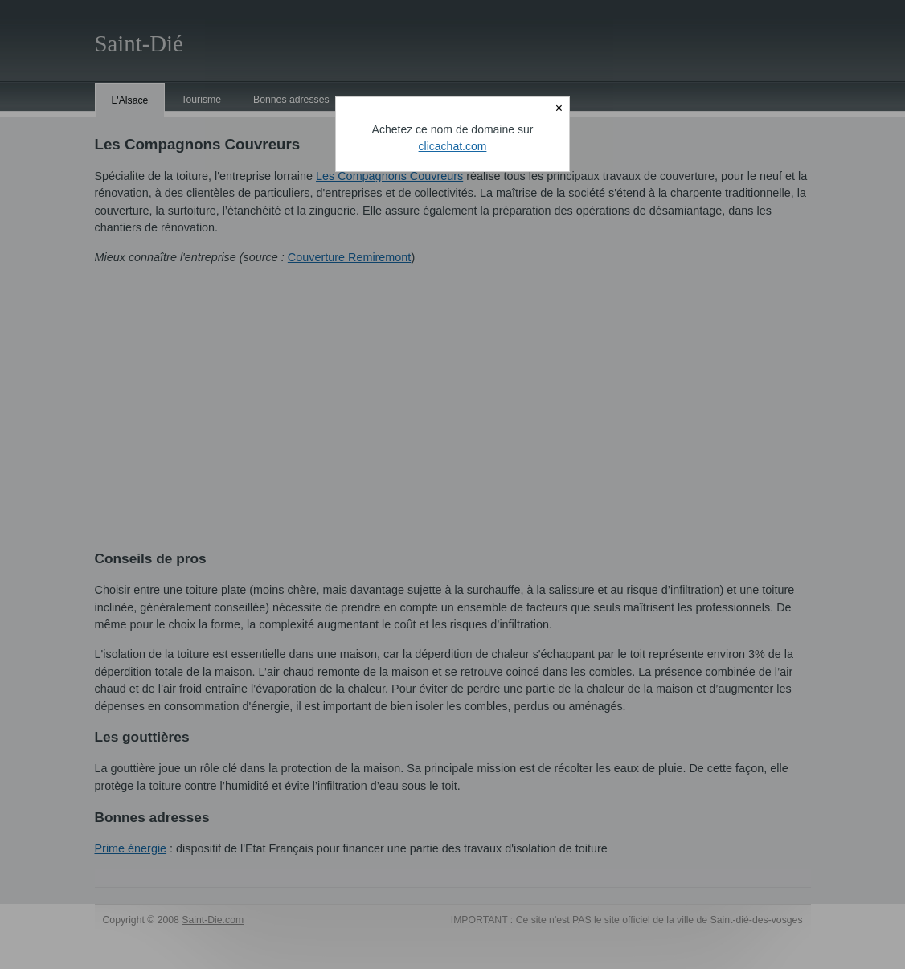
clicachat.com (453, 146)
